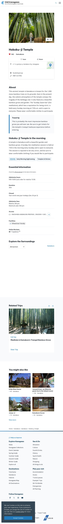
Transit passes (38, 478)
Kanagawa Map (14, 480)
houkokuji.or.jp (18, 73)
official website (18, 172)
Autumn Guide (13, 459)
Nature (35, 459)
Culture (35, 447)
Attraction (36, 445)
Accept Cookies (18, 518)
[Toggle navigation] (60, 3)
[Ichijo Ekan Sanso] (20, 382)
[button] (49, 306)
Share (40, 59)
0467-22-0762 (17, 76)
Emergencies (37, 486)
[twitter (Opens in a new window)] (14, 498)
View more (12, 420)
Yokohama (12, 472)
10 (49, 39)
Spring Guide (13, 453)
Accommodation (38, 472)
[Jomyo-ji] (20, 406)
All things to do (38, 464)
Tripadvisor (14, 232)
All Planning (37, 489)
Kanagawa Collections (16, 447)
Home (10, 429)
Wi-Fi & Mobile (37, 483)
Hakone (11, 478)
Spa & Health (37, 456)
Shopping (36, 462)
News (11, 445)
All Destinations (14, 483)
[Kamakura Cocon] (43, 406)
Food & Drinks (37, 450)
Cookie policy (19, 512)
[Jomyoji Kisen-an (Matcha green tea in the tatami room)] (43, 383)
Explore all (12, 464)
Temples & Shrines (44, 159)
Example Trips (37, 480)
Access (35, 475)
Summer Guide (14, 456)
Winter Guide (13, 462)
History (35, 453)
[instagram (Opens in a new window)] (18, 498)
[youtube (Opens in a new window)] (22, 498)
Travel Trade (42, 513)
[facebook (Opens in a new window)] (10, 498)
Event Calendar (14, 450)
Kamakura (20, 54)
